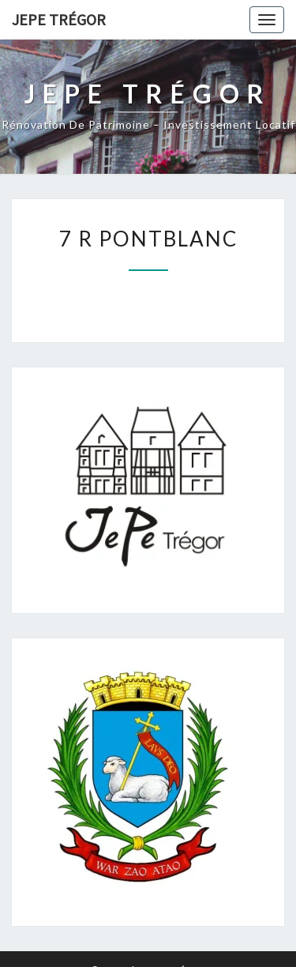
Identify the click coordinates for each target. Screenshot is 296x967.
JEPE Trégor (59, 19)
